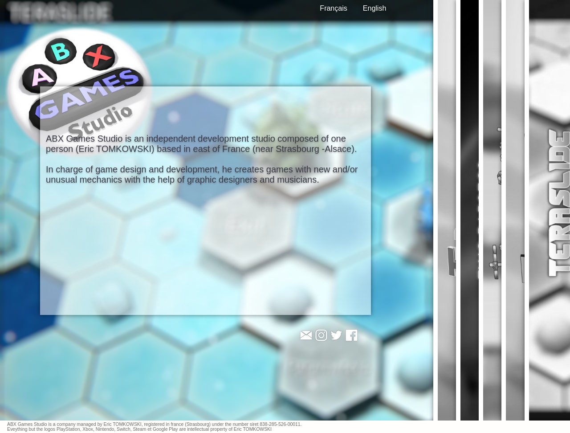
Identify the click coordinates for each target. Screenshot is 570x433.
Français (333, 8)
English (374, 8)
